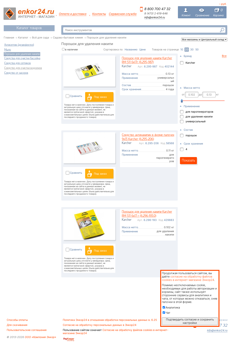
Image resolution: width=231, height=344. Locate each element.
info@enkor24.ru (154, 17)
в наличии (71, 49)
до (200, 94)
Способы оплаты (17, 319)
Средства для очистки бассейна (22, 58)
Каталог (23, 37)
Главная (9, 37)
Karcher (190, 62)
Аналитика (171, 307)
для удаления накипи (199, 116)
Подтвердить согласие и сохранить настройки (190, 321)
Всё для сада (40, 37)
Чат (166, 312)
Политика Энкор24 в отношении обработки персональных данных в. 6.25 (110, 319)
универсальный (195, 121)
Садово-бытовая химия (68, 37)
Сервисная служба (123, 14)
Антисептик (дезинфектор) (19, 45)
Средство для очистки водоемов (23, 68)
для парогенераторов (199, 111)
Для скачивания (17, 324)
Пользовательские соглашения (27, 329)
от (183, 94)
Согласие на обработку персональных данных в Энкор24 (99, 324)
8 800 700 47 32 (157, 9)
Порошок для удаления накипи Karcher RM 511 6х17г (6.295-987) (147, 60)
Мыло (7, 49)
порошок (191, 135)
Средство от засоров (16, 73)
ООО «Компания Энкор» (40, 337)
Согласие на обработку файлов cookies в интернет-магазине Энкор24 (115, 331)
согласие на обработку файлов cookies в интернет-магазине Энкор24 (188, 278)
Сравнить (76, 95)
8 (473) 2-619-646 (156, 13)
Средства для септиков (17, 63)
